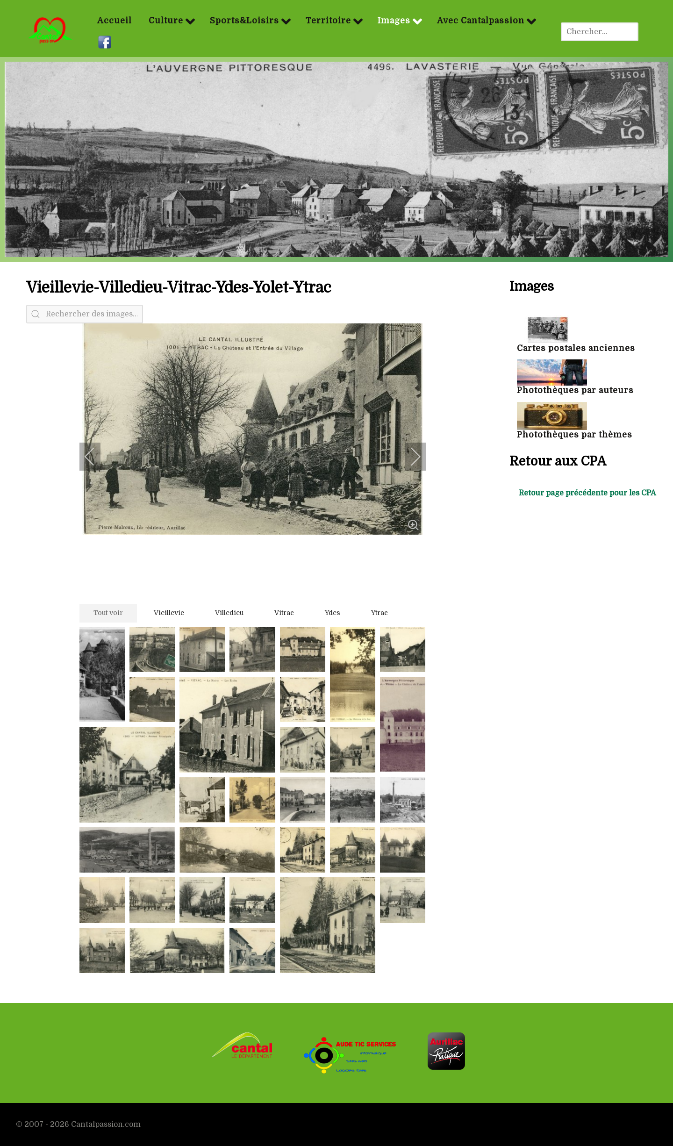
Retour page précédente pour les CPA (587, 493)
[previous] (95, 456)
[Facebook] (106, 42)
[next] (409, 456)
